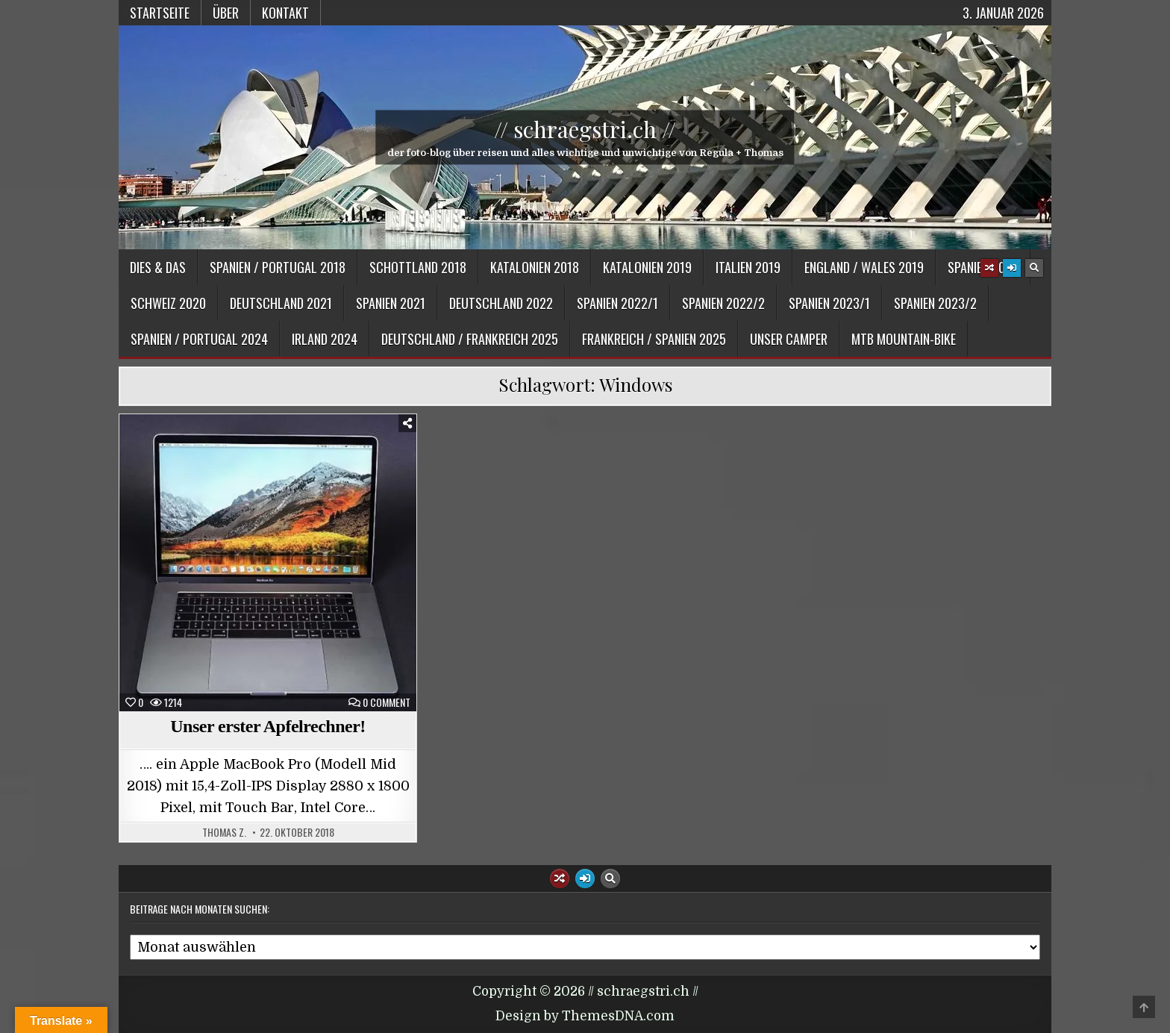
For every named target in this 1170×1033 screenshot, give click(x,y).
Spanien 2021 (390, 303)
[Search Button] (1034, 268)
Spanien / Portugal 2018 (277, 267)
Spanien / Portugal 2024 (199, 339)
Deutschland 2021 (281, 303)
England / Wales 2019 (864, 267)
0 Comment (386, 702)
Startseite (160, 12)
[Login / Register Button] (1012, 268)
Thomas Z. (224, 832)
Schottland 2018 (417, 267)
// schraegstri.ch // (585, 129)
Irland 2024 (324, 339)
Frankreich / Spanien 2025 (654, 339)
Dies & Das (158, 267)
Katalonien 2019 (647, 267)
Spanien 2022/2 (723, 303)
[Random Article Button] (989, 268)
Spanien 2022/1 (617, 303)
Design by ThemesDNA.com (585, 1016)
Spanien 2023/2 (935, 303)
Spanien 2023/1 (829, 303)
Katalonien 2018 (534, 267)
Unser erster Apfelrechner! (268, 726)
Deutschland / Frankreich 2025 (469, 339)
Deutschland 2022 (501, 303)
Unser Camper (789, 339)
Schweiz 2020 (168, 303)
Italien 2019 (748, 267)
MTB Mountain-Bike (903, 339)
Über (226, 12)
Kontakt (285, 12)
